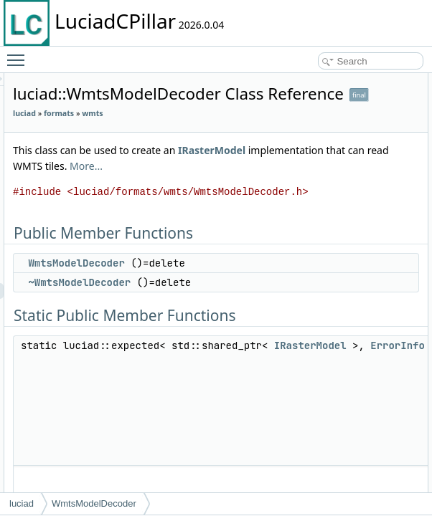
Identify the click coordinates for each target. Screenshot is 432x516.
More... (330, 217)
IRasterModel (240, 202)
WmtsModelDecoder (255, 346)
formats (238, 133)
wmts (203, 149)
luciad (203, 133)
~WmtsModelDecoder (258, 381)
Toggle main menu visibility (19, 54)
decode (408, 144)
